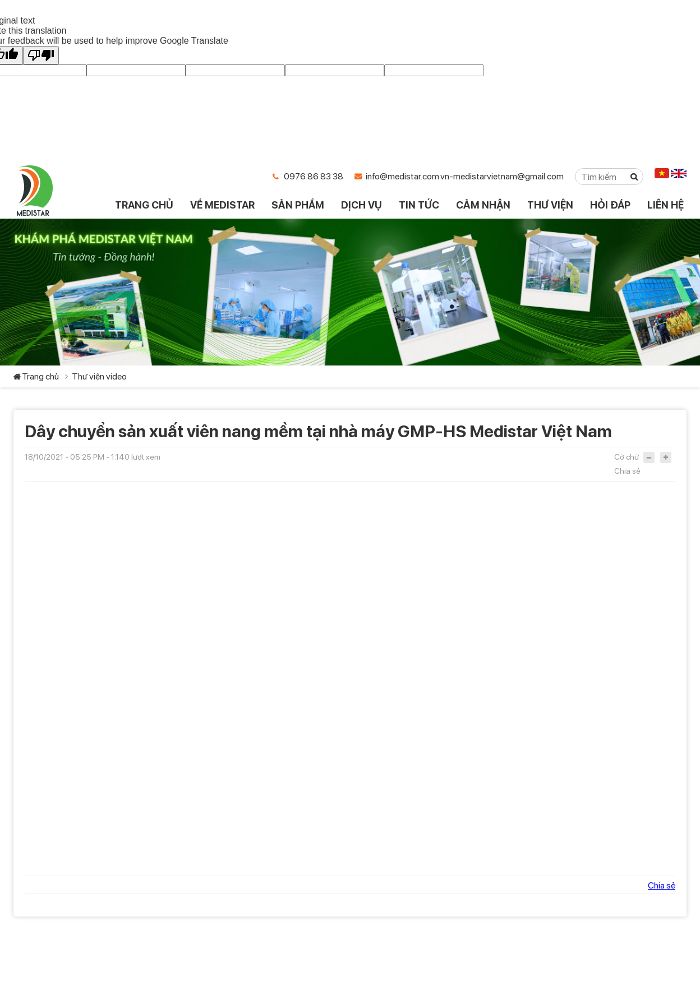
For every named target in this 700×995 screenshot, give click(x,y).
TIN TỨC (419, 205)
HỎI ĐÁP (610, 205)
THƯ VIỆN (550, 205)
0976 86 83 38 (313, 176)
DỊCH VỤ (361, 205)
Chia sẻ (627, 470)
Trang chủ (40, 376)
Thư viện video (99, 376)
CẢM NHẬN (483, 205)
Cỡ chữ (626, 456)
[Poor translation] (41, 55)
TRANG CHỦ (144, 205)
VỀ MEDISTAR (222, 205)
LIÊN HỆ (665, 205)
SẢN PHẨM (297, 205)
